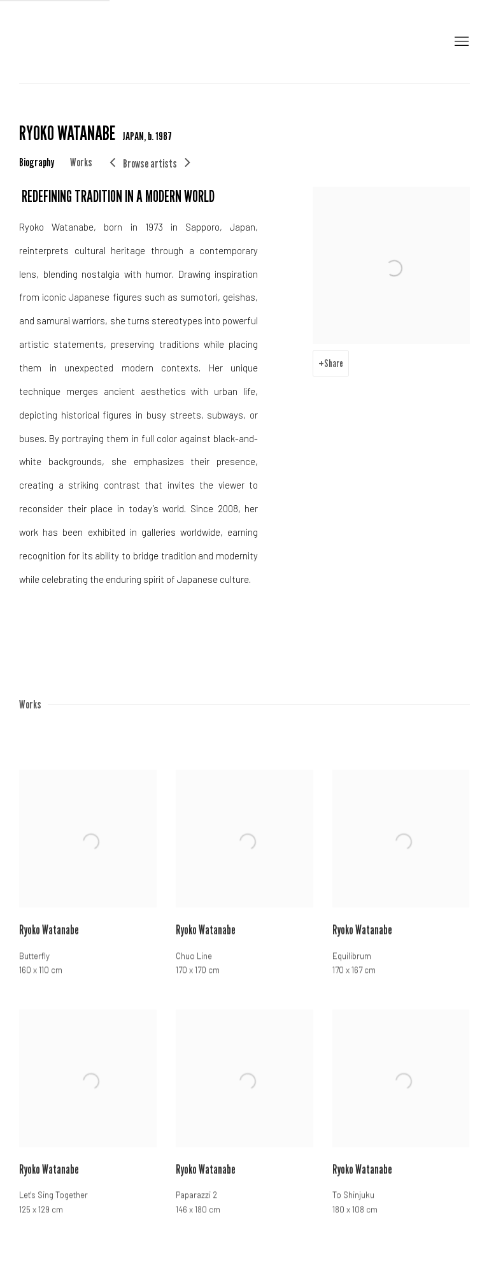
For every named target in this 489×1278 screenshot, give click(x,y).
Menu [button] (460, 42)
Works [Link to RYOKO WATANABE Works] (81, 162)
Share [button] (333, 363)
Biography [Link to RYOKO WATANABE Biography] (36, 162)
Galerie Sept (38, 42)
